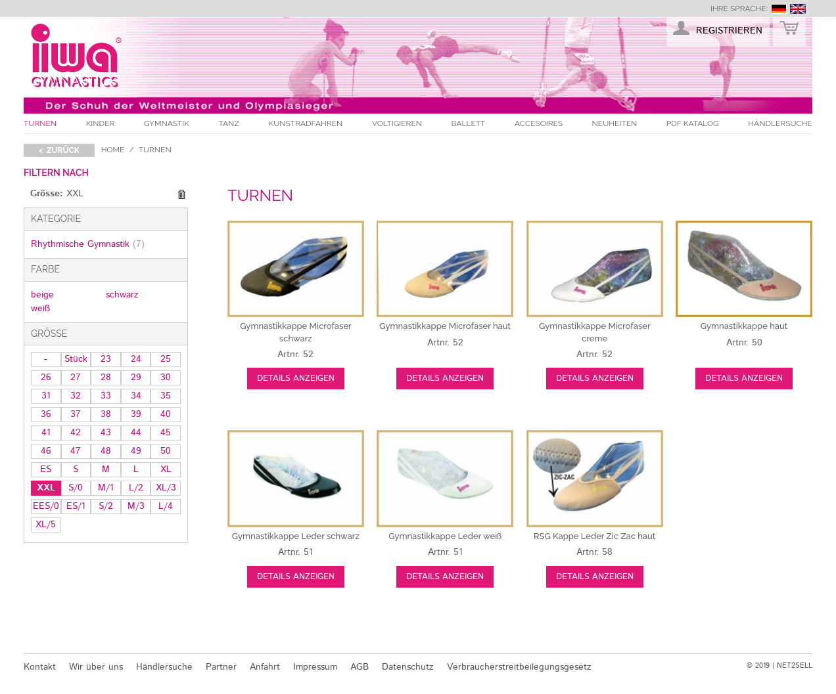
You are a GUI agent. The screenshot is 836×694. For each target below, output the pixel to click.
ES (45, 469)
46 (46, 451)
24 (136, 359)
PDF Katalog (692, 123)
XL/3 (166, 487)
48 (106, 451)
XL (166, 469)
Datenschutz (408, 667)
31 (46, 395)
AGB (359, 667)
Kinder (100, 123)
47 (75, 451)
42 (75, 432)
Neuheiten (615, 123)
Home (113, 149)
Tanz (229, 123)
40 (165, 414)
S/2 (106, 506)
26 (46, 377)
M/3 (136, 506)
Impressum (315, 667)
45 (165, 432)
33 (106, 395)
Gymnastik (166, 123)
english (798, 9)
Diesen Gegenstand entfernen (181, 194)
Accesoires (539, 123)
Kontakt (40, 667)
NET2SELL (794, 666)
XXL (46, 487)
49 (136, 451)
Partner (221, 667)
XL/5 (45, 524)
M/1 (106, 487)
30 (165, 377)
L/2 (136, 487)
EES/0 (46, 506)
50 (165, 451)
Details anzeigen (296, 378)
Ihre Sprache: (739, 8)
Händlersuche (780, 123)
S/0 (75, 487)
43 (106, 432)
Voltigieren (397, 123)
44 (136, 432)
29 (136, 377)
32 (75, 395)
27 (75, 377)
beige (42, 294)
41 (46, 432)
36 (46, 414)
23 (106, 359)
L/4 (165, 506)
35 (165, 395)
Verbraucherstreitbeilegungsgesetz (519, 667)
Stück (75, 359)
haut (445, 326)
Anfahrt (265, 667)
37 (75, 414)
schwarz (122, 294)
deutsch (779, 9)
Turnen (40, 123)
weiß (40, 308)
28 (106, 377)
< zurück (59, 150)
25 (165, 359)
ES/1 (75, 506)
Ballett (469, 123)
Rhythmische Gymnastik (88, 244)
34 (136, 395)
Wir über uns (96, 667)
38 (106, 414)
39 (136, 414)
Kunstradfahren (306, 123)
